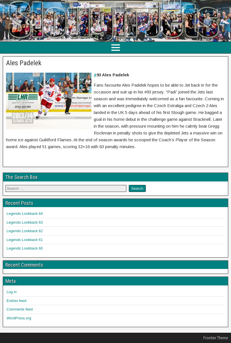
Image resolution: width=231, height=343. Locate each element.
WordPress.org (19, 318)
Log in (12, 292)
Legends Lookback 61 (25, 240)
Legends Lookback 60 (25, 248)
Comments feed (20, 309)
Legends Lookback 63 (25, 222)
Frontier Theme (215, 337)
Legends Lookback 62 (25, 231)
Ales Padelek (23, 63)
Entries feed (16, 301)
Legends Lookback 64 (25, 213)
